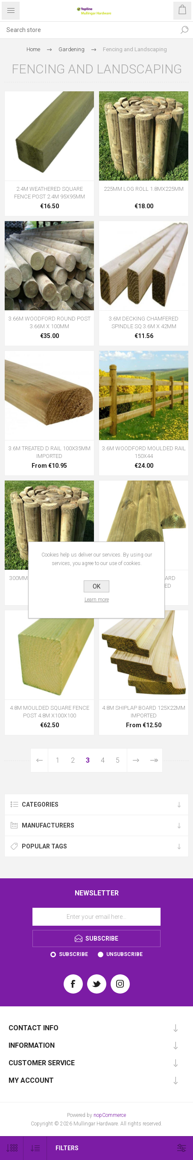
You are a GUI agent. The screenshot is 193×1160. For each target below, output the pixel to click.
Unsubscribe (124, 954)
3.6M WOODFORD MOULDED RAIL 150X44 (144, 452)
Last (153, 760)
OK (96, 586)
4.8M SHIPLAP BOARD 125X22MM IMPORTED (143, 712)
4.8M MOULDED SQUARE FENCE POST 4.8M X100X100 (49, 712)
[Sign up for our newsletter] (96, 917)
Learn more (97, 600)
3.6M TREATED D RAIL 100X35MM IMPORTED (50, 452)
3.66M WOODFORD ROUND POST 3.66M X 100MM (50, 322)
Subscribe (73, 954)
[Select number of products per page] (11, 1148)
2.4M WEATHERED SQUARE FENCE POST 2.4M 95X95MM (49, 193)
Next (136, 760)
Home (33, 49)
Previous (39, 760)
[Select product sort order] (35, 1148)
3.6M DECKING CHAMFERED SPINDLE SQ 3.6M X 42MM (143, 322)
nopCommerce (110, 1115)
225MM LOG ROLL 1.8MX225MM (144, 189)
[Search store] (88, 29)
